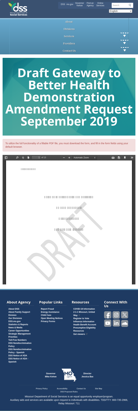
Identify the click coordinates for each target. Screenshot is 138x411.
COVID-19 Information (84, 309)
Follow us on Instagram (116, 315)
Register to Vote (81, 318)
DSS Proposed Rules (69, 392)
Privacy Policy (42, 389)
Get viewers (80, 334)
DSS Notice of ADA (17, 355)
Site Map (98, 389)
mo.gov (69, 4)
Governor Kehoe (79, 4)
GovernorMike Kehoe (51, 375)
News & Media (15, 327)
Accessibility (62, 389)
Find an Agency (90, 4)
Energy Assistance (50, 312)
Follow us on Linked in (116, 323)
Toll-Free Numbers (17, 340)
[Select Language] (120, 11)
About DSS (13, 309)
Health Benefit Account (84, 324)
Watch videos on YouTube (108, 323)
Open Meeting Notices (52, 318)
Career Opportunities (18, 330)
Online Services (100, 4)
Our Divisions (15, 318)
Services (96, 36)
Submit (130, 5)
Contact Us (96, 50)
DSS (63, 4)
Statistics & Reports (18, 324)
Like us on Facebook (108, 315)
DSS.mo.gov (14, 321)
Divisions (69, 29)
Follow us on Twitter (125, 315)
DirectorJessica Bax (88, 375)
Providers (96, 43)
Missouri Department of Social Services (42, 4)
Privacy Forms (48, 321)
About (69, 21)
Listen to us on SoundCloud (125, 323)
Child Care (46, 315)
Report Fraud (47, 309)
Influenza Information (83, 321)
